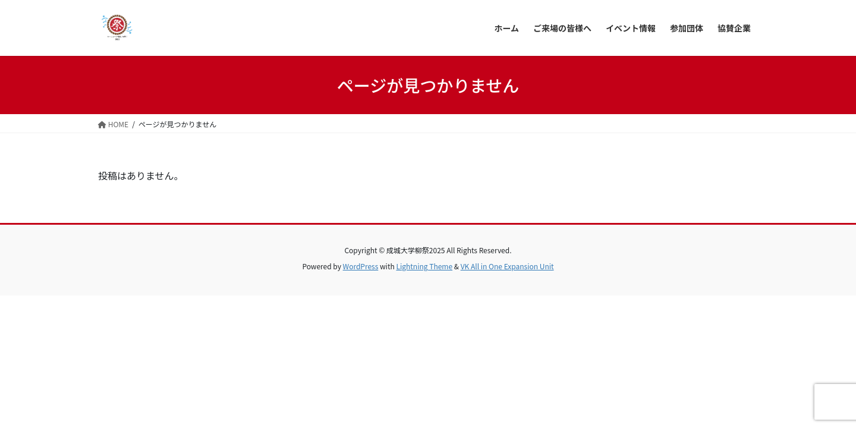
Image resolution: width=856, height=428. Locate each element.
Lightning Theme (424, 266)
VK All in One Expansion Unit (507, 266)
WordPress (361, 266)
